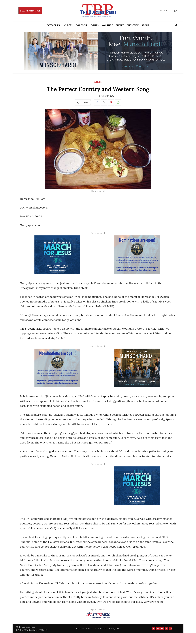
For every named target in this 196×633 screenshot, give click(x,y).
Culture (97, 82)
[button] (175, 25)
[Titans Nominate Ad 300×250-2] (137, 254)
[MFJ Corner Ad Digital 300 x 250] (57, 254)
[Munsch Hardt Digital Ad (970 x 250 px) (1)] (98, 51)
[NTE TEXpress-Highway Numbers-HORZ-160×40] (98, 615)
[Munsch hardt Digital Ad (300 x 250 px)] (137, 368)
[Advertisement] (57, 487)
